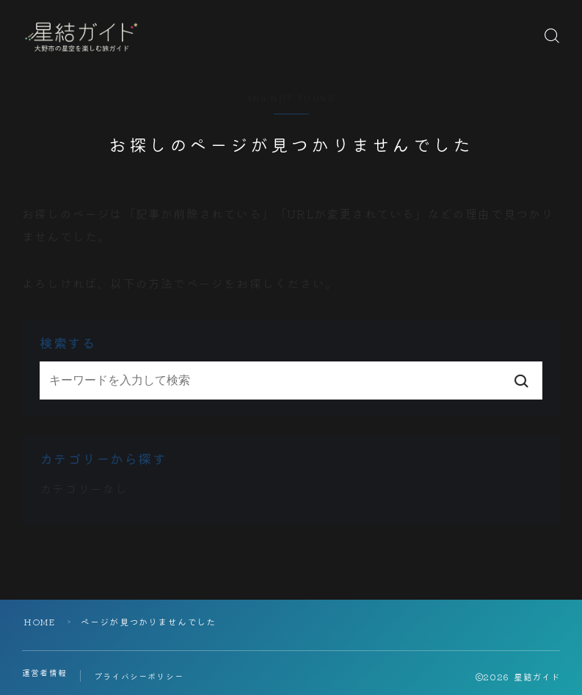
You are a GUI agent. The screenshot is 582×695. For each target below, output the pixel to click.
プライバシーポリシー (138, 676)
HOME (39, 621)
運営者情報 (44, 672)
